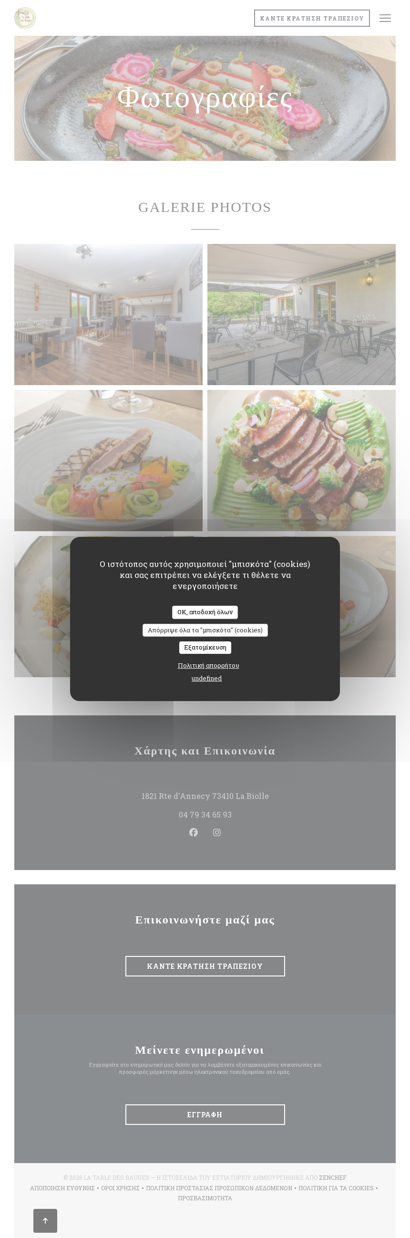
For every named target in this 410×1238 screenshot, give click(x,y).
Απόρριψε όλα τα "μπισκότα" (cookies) (205, 630)
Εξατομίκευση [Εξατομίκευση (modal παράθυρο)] (205, 647)
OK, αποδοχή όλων (205, 612)
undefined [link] (207, 678)
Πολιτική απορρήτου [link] (208, 665)
